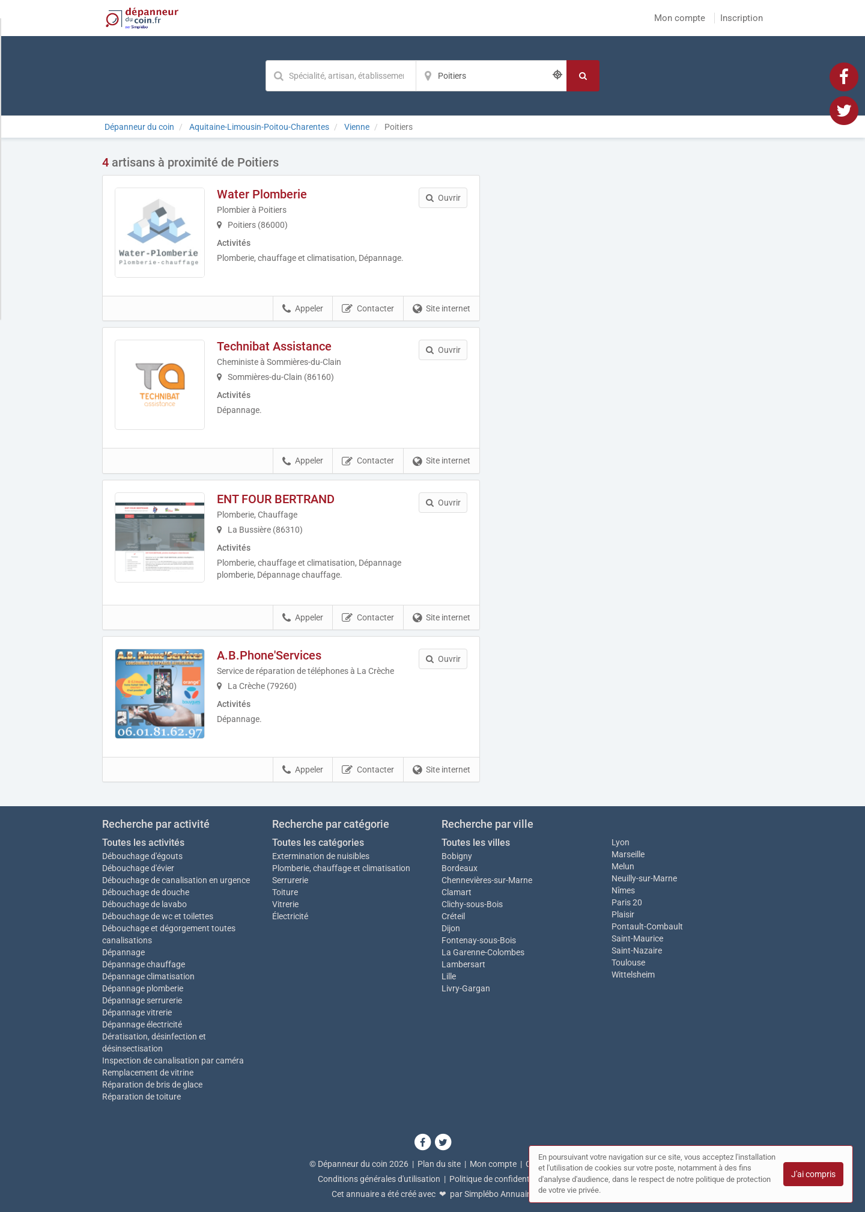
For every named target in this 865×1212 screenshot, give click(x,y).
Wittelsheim (633, 974)
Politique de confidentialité (498, 1179)
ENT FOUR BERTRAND (276, 499)
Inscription (741, 18)
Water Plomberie (262, 194)
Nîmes (623, 890)
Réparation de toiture (141, 1096)
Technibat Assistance (274, 346)
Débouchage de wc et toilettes (157, 916)
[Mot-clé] (341, 75)
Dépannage (123, 952)
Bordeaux (460, 868)
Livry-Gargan (466, 988)
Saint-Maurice (637, 938)
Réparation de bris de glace (152, 1084)
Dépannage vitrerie (137, 1012)
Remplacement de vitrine (147, 1072)
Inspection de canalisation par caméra (173, 1060)
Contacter (368, 309)
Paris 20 (627, 902)
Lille (449, 976)
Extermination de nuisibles (320, 856)
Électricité (290, 916)
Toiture (285, 892)
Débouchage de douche (145, 892)
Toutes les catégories (318, 842)
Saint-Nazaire (637, 950)
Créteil (453, 916)
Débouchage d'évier (138, 868)
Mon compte (679, 18)
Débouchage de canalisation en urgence (176, 880)
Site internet (441, 309)
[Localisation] (491, 75)
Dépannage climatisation (148, 976)
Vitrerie (285, 904)
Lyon (621, 842)
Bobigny (457, 856)
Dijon (451, 928)
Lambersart (463, 964)
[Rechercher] (582, 75)
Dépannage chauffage (143, 964)
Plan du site (439, 1164)
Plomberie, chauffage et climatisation (341, 868)
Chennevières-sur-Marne (487, 880)
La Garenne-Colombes (483, 952)
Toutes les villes (476, 842)
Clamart (457, 892)
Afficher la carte (630, 326)
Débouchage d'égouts (142, 856)
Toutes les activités (143, 842)
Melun (623, 866)
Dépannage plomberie (142, 988)
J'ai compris (813, 1174)
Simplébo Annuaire (499, 1194)
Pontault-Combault (647, 926)
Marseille (628, 854)
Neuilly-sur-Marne (644, 878)
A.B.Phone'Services (269, 655)
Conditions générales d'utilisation (379, 1179)
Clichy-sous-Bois (472, 904)
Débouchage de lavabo (144, 904)
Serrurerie (290, 880)
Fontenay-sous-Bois (479, 940)
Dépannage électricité (142, 1024)
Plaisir (623, 914)
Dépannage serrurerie (142, 1000)
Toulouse (628, 962)
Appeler (302, 309)
